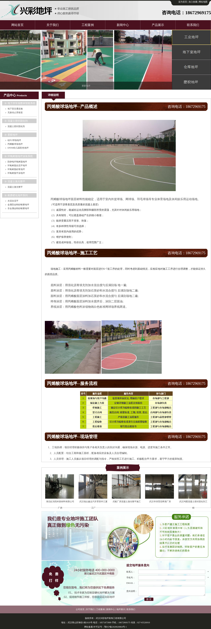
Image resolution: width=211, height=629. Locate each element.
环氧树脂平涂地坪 (16, 173)
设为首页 (182, 2)
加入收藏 (193, 2)
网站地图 (203, 2)
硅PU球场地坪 (14, 140)
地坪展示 (120, 609)
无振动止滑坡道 (15, 112)
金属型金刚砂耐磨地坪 (18, 204)
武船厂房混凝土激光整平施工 (127, 501)
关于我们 (52, 25)
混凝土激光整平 (15, 187)
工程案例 (88, 25)
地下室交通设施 (15, 108)
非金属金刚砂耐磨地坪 (18, 208)
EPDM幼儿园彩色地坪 (18, 148)
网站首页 (17, 25)
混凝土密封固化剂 (16, 126)
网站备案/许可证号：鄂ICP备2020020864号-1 (105, 627)
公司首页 (80, 609)
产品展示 (158, 25)
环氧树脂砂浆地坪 (16, 169)
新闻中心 (123, 25)
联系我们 (193, 25)
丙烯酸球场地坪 (15, 144)
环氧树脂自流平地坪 (17, 165)
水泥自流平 (13, 201)
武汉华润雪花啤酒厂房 (160, 501)
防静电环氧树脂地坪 (17, 161)
